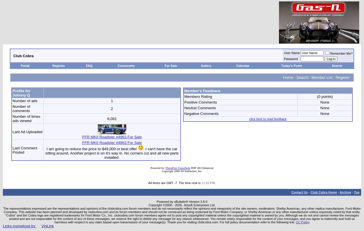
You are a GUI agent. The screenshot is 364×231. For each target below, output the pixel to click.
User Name (292, 53)
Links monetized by (28, 226)
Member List (322, 77)
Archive (345, 192)
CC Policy (302, 222)
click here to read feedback (267, 119)
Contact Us (299, 192)
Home (288, 77)
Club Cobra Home (324, 192)
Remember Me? (339, 53)
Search (337, 65)
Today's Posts (291, 65)
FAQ (89, 65)
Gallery (206, 65)
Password (291, 59)
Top (356, 192)
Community (126, 65)
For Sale (171, 65)
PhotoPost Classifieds (178, 168)
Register (58, 65)
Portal (25, 65)
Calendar (243, 65)
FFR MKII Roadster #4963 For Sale (112, 135)
